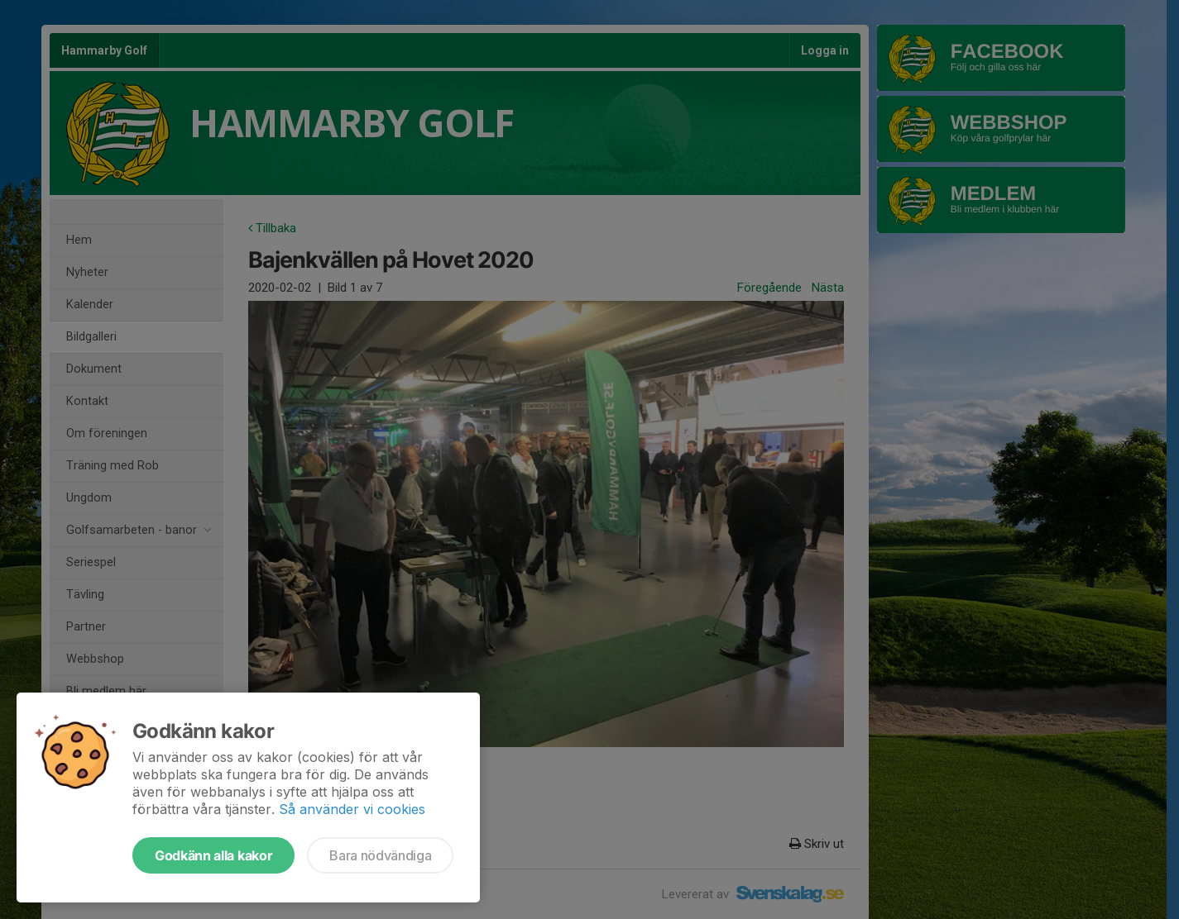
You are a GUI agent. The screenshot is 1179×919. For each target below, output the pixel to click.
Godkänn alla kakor (213, 855)
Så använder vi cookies (352, 809)
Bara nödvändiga (380, 855)
